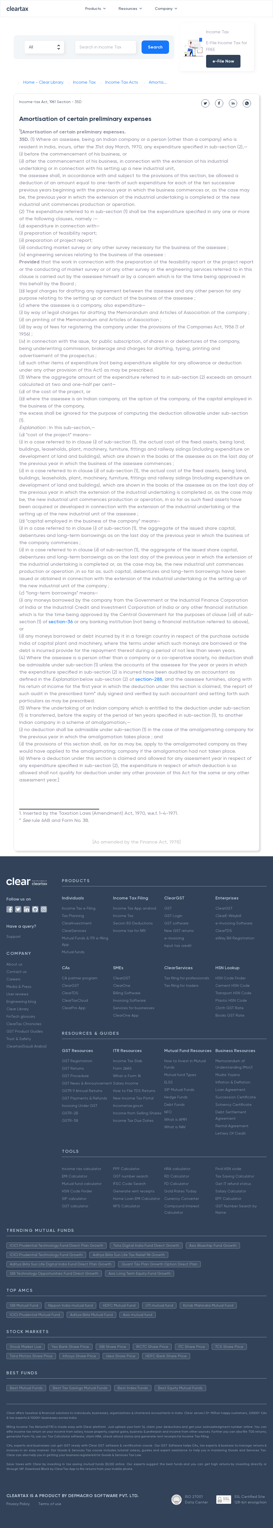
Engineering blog (21, 1001)
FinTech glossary (20, 1016)
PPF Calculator (126, 1169)
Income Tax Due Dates (133, 1120)
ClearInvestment (77, 923)
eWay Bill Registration (234, 938)
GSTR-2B (70, 1113)
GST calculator (75, 1206)
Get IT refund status (233, 1183)
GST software (176, 923)
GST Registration (77, 1061)
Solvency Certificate (233, 1104)
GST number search (130, 1176)
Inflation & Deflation (232, 1082)
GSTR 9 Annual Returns (82, 1091)
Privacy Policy (18, 1504)
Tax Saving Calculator (234, 1176)
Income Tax (123, 916)
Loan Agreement (230, 1089)
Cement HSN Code (232, 985)
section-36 (61, 621)
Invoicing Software (129, 1000)
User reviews (17, 994)
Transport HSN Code (233, 993)
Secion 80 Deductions (133, 923)
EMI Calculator (74, 1176)
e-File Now (223, 61)
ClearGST (223, 908)
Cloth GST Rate (229, 1008)
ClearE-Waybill (228, 916)
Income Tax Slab (127, 1061)
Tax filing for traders (181, 985)
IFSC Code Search (129, 1183)
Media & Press (18, 986)
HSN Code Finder (230, 978)
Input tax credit (178, 945)
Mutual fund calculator (82, 1183)
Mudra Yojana (227, 1075)
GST (168, 908)
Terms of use (49, 1504)
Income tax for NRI (129, 930)
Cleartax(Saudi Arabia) (26, 1046)
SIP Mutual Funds (179, 1089)
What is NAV (175, 1127)
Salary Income (125, 1083)
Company (167, 8)
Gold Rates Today (180, 1191)
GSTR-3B (70, 1120)
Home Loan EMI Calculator (136, 1198)
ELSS (168, 1082)
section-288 (148, 679)
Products (96, 8)
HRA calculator (177, 1169)
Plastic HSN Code (231, 1000)
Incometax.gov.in (128, 1105)
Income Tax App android (134, 908)
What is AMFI (175, 1119)
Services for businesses (133, 1008)
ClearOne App (126, 1015)
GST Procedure (75, 1076)
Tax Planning (73, 916)
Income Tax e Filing (78, 908)
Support (13, 936)
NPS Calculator (126, 1206)
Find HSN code (228, 1169)
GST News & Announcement (87, 1083)
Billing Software (126, 993)
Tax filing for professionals (186, 978)
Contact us (16, 971)
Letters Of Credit (230, 1133)
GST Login (173, 916)
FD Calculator (176, 1183)
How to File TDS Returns (134, 1091)
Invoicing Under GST (79, 1105)
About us (14, 964)
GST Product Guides (24, 1031)
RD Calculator (176, 1176)
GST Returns (73, 1068)
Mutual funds (73, 952)
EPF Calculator (228, 1198)
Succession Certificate (235, 1097)
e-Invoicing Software (233, 923)
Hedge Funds (176, 1097)
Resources (131, 8)
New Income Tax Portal (133, 1098)
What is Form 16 (127, 1076)
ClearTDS (223, 930)
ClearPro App (74, 1008)
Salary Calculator (230, 1191)
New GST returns (179, 930)
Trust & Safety (18, 1039)
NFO (168, 1112)
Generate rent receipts (134, 1191)
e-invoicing (174, 938)
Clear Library (17, 1009)
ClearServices (74, 930)
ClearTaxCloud (75, 1000)
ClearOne (121, 985)
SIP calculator (74, 1198)
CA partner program (80, 978)
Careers (13, 979)
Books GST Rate (229, 1015)
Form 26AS (122, 1068)
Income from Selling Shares (137, 1113)
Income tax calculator (81, 1169)
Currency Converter (181, 1198)
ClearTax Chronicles (24, 1024)
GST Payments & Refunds (84, 1098)
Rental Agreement (231, 1126)
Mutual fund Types (180, 1075)
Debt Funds (174, 1104)
